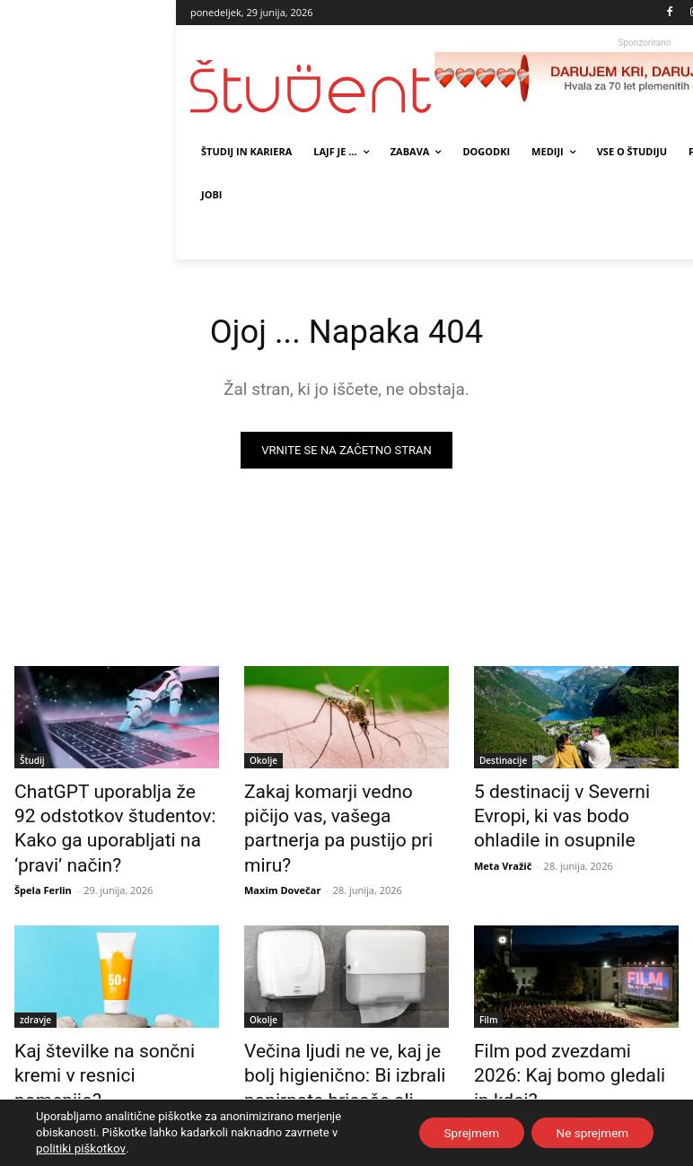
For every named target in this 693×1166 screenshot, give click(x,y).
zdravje (35, 983)
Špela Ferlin (43, 853)
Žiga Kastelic (505, 1055)
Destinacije (503, 762)
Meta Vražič (502, 853)
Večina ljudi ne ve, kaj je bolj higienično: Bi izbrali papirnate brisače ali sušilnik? (345, 1032)
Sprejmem (462, 1133)
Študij (32, 762)
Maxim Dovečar (282, 853)
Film (488, 983)
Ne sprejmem (589, 1133)
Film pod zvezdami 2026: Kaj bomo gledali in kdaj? (571, 1022)
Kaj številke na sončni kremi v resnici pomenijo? (114, 1022)
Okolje (263, 762)
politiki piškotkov (79, 1148)
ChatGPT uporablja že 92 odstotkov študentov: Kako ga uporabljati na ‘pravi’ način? (114, 811)
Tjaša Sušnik (274, 1075)
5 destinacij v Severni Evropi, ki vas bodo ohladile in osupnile (569, 811)
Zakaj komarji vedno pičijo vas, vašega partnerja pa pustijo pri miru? (332, 811)
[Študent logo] (312, 86)
